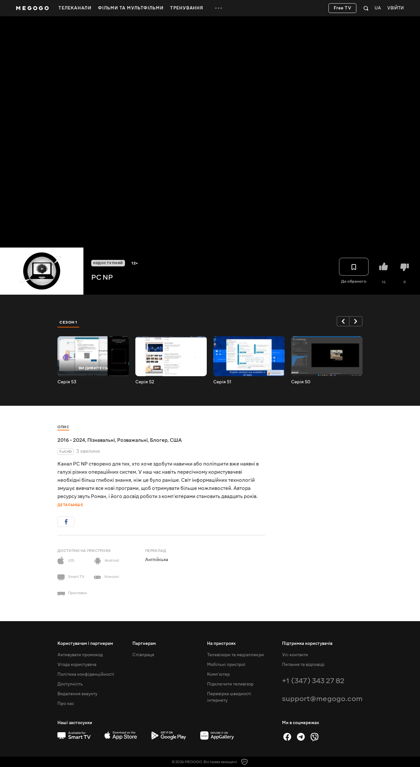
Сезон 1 (68, 322)
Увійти (395, 8)
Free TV (343, 8)
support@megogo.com (322, 699)
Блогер (158, 440)
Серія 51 (222, 382)
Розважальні (132, 440)
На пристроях (221, 643)
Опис (63, 427)
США (176, 440)
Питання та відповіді (303, 665)
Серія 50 (300, 382)
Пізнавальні (101, 440)
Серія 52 (144, 382)
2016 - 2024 (71, 440)
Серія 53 (66, 382)
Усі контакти (295, 655)
